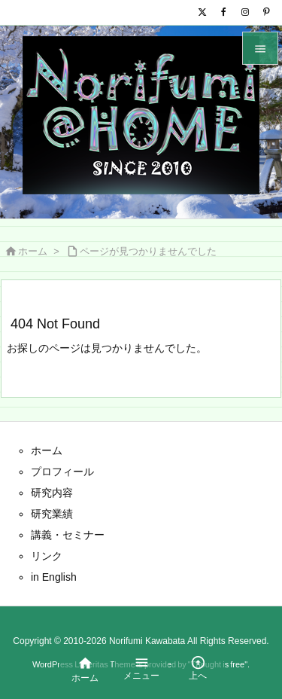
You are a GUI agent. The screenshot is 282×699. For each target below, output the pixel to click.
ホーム (32, 251)
